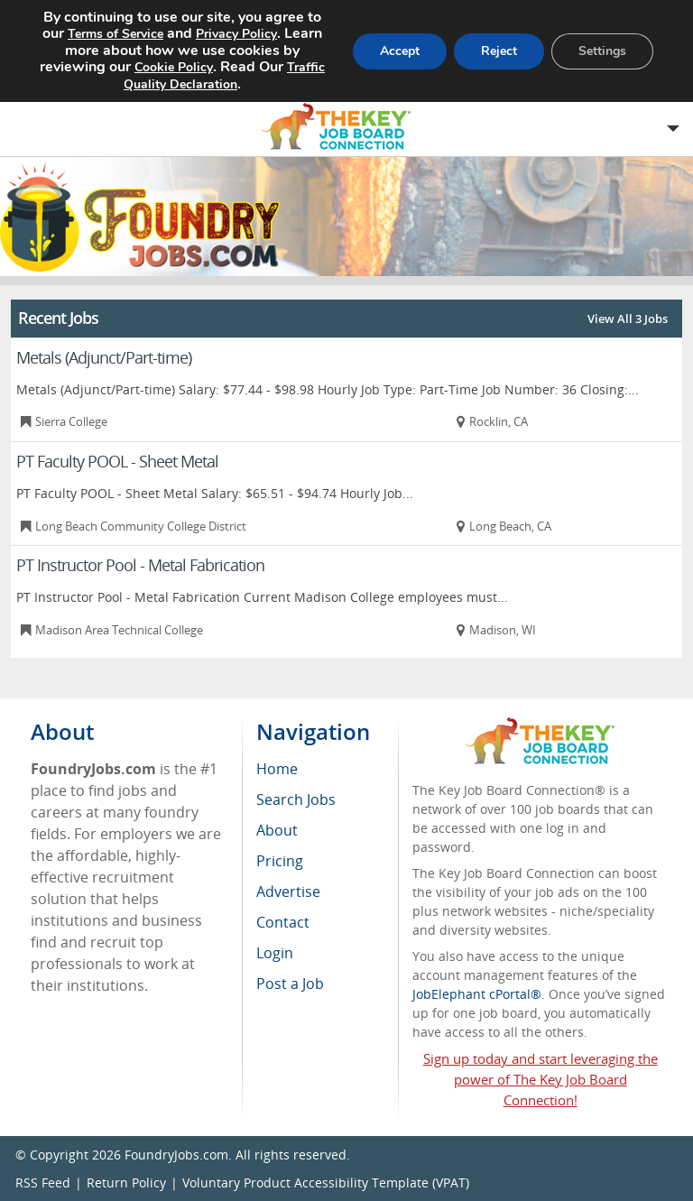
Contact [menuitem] (283, 922)
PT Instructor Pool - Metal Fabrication (140, 565)
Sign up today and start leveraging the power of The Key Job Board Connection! (540, 1079)
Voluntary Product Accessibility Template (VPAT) (325, 1182)
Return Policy (126, 1182)
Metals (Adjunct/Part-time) (103, 357)
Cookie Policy (191, 66)
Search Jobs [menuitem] (296, 799)
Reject (496, 49)
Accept (395, 49)
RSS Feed (42, 1182)
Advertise (288, 891)
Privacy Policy (267, 33)
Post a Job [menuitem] (290, 983)
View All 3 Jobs (627, 318)
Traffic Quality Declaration (177, 82)
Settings (601, 49)
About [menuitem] (277, 830)
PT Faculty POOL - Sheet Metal (117, 461)
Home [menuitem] (277, 769)
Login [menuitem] (274, 953)
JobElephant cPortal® (476, 993)
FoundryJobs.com (176, 1154)
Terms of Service (139, 33)
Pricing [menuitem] (279, 861)
